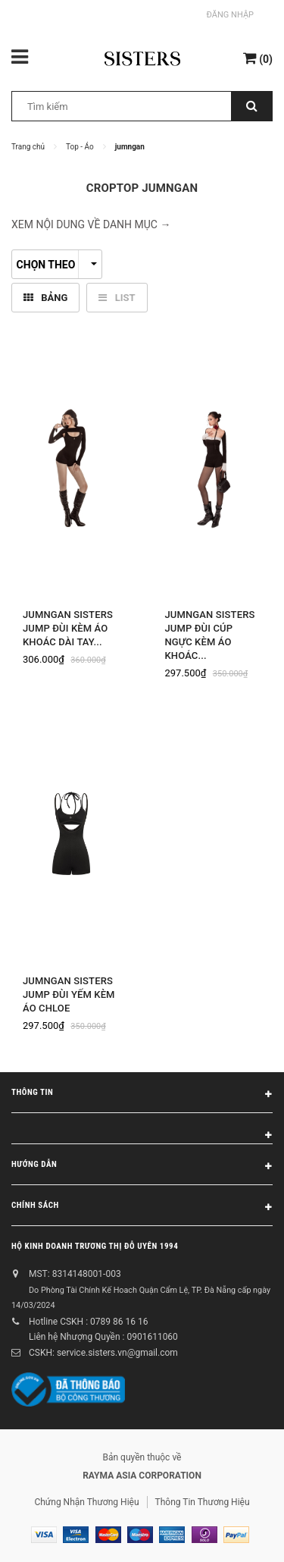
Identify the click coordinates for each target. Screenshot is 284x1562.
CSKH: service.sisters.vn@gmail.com (103, 1352)
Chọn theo (57, 265)
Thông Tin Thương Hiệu (202, 1502)
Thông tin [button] (142, 1095)
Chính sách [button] (142, 1208)
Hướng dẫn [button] (142, 1167)
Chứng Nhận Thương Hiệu (86, 1502)
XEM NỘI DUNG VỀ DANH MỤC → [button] (90, 224)
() (258, 58)
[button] (142, 1128)
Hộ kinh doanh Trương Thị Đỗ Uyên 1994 (94, 1246)
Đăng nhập (230, 15)
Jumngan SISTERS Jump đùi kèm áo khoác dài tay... (68, 628)
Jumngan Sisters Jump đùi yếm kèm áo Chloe (69, 994)
